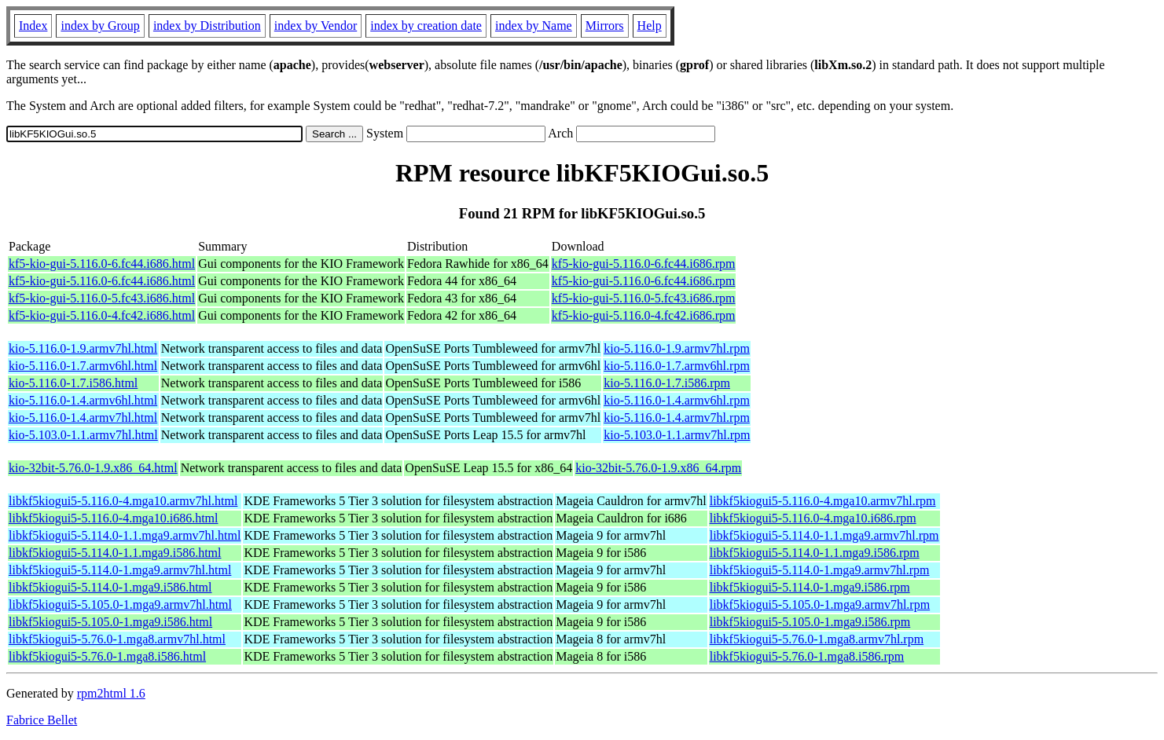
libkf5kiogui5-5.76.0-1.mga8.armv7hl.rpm (816, 639)
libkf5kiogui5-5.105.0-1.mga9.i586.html (110, 621)
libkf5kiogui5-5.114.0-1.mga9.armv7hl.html (120, 570)
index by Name (533, 25)
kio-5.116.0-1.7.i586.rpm (667, 383)
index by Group (100, 25)
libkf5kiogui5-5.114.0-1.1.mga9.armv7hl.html (125, 535)
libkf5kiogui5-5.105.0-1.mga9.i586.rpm (810, 621)
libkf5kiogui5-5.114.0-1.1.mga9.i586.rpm (815, 552)
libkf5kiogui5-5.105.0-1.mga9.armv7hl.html (120, 604)
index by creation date (426, 25)
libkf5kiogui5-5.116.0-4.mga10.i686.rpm (813, 518)
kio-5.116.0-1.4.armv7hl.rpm (677, 417)
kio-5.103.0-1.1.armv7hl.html (83, 434)
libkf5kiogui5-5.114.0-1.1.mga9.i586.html (115, 552)
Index (33, 25)
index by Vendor (315, 25)
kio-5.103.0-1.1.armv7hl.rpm (677, 434)
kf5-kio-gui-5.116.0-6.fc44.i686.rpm (644, 263)
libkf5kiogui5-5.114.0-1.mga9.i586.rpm (810, 587)
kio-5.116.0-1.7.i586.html (73, 383)
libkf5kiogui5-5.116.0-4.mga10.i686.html (113, 518)
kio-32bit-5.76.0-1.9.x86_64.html (93, 467)
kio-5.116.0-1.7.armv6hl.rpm (677, 365)
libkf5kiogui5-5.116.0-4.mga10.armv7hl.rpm (823, 500)
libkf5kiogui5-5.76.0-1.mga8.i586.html (107, 656)
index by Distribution (207, 25)
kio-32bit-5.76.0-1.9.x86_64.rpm (658, 467)
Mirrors (605, 25)
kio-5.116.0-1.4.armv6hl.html (83, 400)
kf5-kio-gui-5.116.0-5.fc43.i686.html (102, 298)
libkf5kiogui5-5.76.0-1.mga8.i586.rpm (807, 656)
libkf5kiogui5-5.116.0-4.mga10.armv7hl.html (123, 500)
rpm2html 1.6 (111, 693)
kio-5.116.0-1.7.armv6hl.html (83, 365)
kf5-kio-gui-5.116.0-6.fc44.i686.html (102, 263)
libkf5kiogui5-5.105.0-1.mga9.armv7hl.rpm (820, 604)
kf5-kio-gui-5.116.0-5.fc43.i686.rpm (644, 298)
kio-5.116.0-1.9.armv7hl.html (83, 348)
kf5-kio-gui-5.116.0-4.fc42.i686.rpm (644, 315)
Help (649, 25)
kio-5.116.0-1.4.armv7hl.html (83, 417)
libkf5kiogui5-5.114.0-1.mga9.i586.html (110, 587)
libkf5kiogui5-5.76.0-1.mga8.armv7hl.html (117, 639)
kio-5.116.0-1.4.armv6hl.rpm (677, 400)
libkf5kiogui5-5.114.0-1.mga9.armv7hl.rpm (820, 570)
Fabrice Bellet (41, 720)
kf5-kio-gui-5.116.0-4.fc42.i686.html (102, 315)
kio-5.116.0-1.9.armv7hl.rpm (677, 348)
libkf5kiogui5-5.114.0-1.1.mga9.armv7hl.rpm (824, 535)
